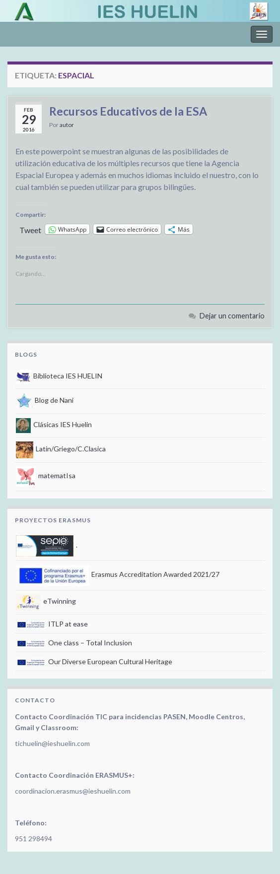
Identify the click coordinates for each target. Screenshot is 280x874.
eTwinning (46, 601)
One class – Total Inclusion (74, 642)
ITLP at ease (52, 624)
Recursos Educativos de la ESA (128, 111)
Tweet (30, 229)
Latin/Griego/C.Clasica (61, 448)
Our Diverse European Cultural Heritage (94, 661)
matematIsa (45, 475)
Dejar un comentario (232, 316)
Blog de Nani (44, 400)
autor (67, 124)
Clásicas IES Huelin (54, 424)
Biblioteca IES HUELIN (59, 376)
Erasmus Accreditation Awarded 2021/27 (117, 574)
